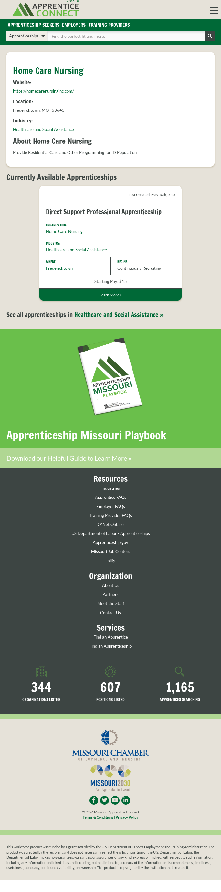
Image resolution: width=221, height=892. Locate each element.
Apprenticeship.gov (110, 542)
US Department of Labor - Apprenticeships (110, 533)
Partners (110, 594)
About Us (110, 585)
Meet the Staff (110, 603)
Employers (74, 25)
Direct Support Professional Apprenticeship (104, 211)
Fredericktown (59, 268)
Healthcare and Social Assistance (43, 129)
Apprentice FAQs (110, 497)
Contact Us (110, 612)
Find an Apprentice (110, 637)
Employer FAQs (110, 506)
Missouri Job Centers (110, 551)
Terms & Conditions (98, 817)
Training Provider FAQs (110, 515)
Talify (110, 560)
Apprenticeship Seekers (33, 25)
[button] (213, 9)
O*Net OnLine (111, 524)
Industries (110, 488)
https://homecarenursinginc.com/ (43, 91)
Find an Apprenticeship (110, 646)
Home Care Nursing (64, 231)
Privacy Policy (127, 817)
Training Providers (109, 25)
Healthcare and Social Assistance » (119, 314)
